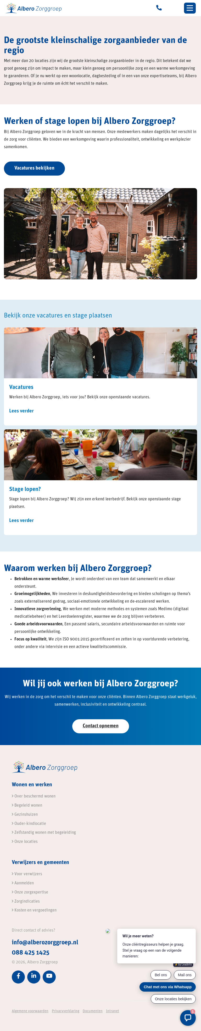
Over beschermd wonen (33, 796)
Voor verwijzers (27, 874)
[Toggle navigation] (190, 8)
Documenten (93, 1011)
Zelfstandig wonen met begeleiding (44, 833)
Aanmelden (23, 883)
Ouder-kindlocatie (29, 824)
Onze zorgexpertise (30, 892)
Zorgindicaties (26, 902)
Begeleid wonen (27, 806)
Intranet (112, 1011)
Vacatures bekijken (34, 168)
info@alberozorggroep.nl (45, 943)
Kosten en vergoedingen (34, 910)
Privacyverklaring (65, 1011)
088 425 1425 (30, 953)
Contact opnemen (101, 726)
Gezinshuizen (25, 815)
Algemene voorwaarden (30, 1011)
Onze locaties (25, 842)
